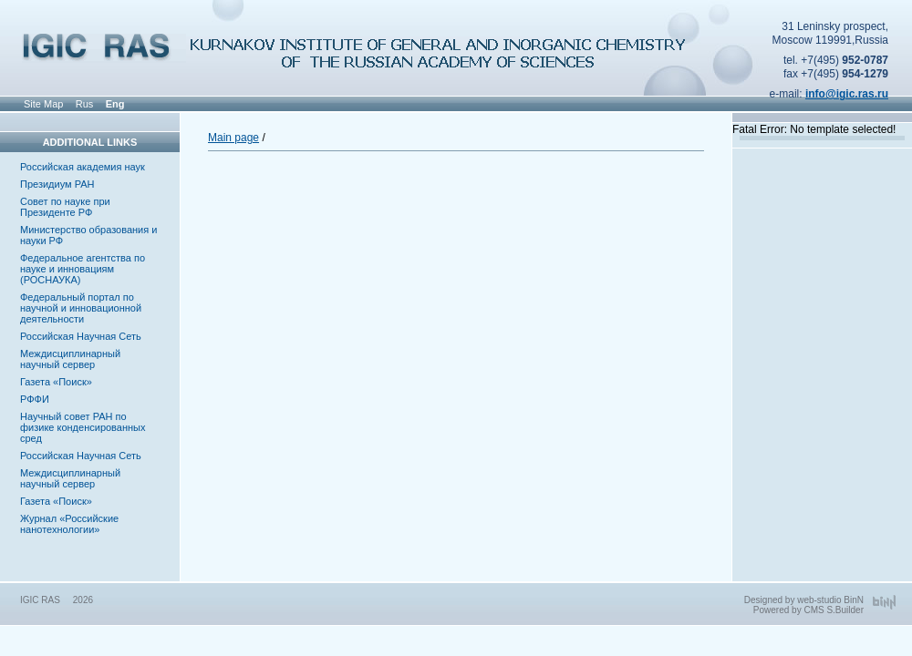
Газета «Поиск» (56, 381)
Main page (233, 137)
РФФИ (34, 399)
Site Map (43, 103)
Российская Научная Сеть (80, 336)
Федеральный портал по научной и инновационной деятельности (80, 308)
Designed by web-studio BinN (804, 600)
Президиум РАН (57, 184)
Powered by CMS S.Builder (808, 610)
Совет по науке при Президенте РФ (65, 207)
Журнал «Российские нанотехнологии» (69, 524)
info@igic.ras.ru (846, 93)
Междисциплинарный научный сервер (70, 359)
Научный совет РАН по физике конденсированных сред (83, 427)
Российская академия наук (82, 166)
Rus (85, 103)
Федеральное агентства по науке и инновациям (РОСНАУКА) (82, 268)
